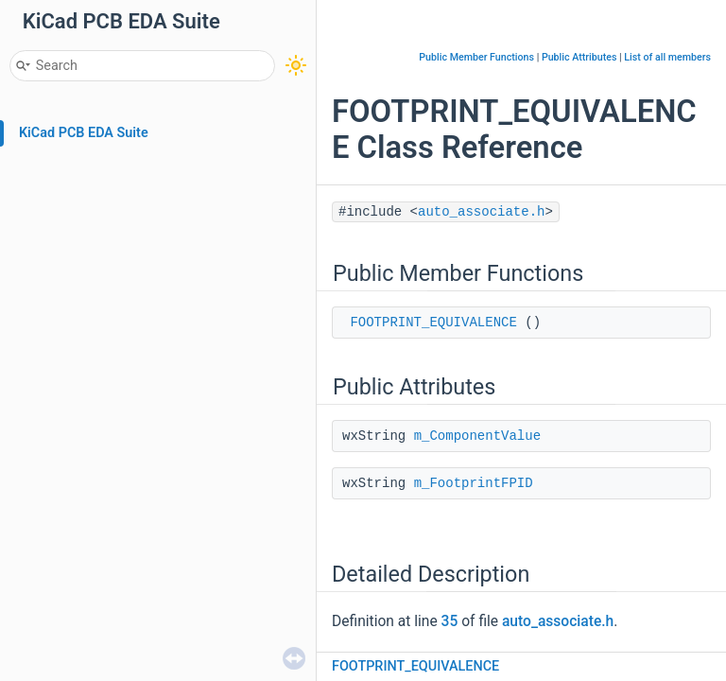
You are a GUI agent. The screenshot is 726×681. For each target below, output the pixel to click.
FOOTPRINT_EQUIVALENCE (433, 322)
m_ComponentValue (477, 436)
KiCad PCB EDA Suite (83, 133)
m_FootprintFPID (473, 483)
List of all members (667, 57)
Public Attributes (579, 57)
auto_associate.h (481, 211)
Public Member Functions (476, 57)
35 (449, 621)
